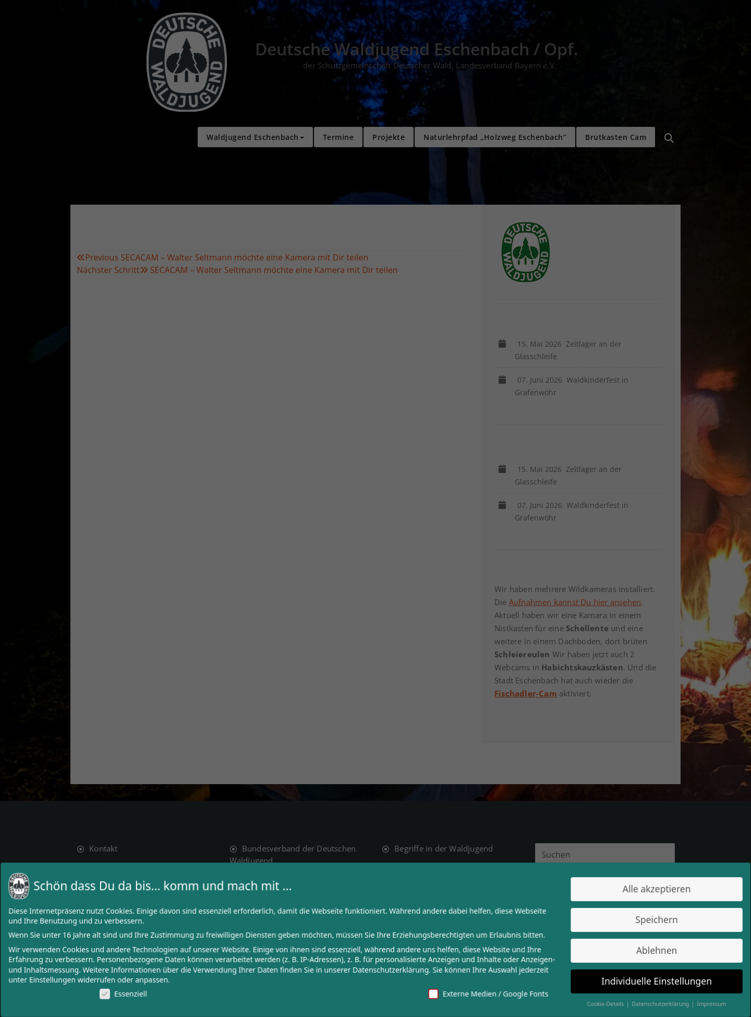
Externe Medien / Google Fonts (485, 993)
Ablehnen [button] (651, 950)
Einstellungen (59, 979)
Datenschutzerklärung (390, 969)
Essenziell (129, 993)
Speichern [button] (650, 920)
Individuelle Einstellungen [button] (651, 980)
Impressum (704, 1003)
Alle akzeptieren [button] (650, 890)
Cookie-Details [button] (601, 1003)
